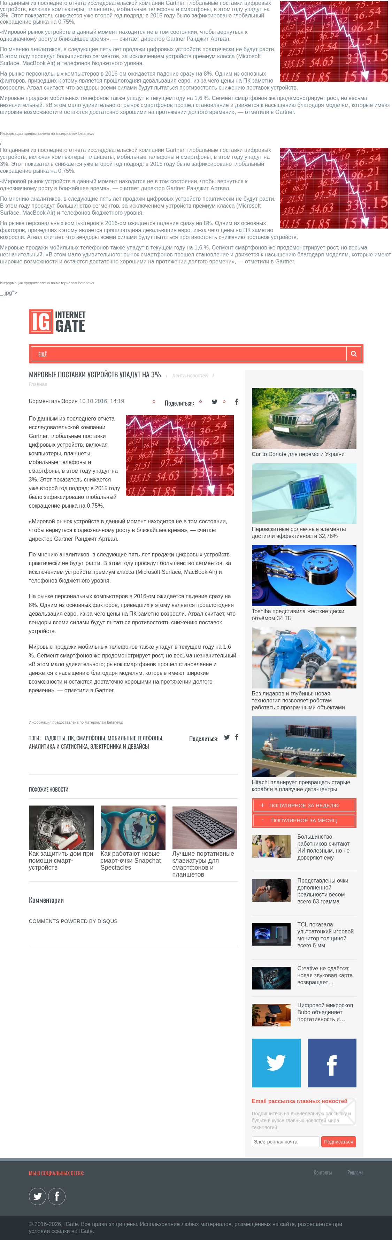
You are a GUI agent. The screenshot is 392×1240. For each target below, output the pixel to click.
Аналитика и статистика (58, 746)
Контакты (323, 1172)
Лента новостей (190, 375)
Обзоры (217, 354)
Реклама (355, 1172)
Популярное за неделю (304, 805)
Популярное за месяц (304, 820)
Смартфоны (90, 738)
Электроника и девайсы (119, 746)
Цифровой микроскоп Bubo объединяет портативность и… (325, 1012)
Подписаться (338, 1142)
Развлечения (88, 354)
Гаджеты (249, 354)
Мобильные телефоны (135, 738)
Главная (38, 384)
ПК (71, 738)
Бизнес (124, 354)
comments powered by (73, 897)
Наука (152, 354)
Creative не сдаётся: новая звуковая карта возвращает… (325, 975)
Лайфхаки (184, 354)
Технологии (51, 354)
